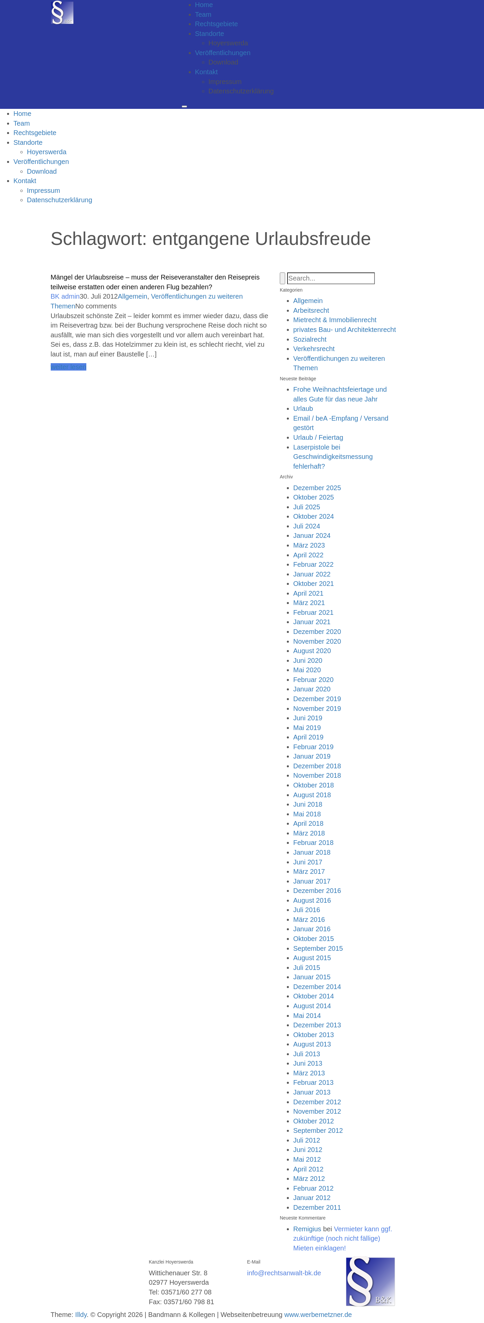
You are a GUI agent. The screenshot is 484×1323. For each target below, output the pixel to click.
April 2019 (308, 737)
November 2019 (317, 708)
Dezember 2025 (317, 488)
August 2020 (312, 650)
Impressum (225, 81)
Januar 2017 (312, 881)
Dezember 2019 (317, 698)
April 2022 (308, 555)
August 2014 (312, 1006)
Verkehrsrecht (314, 348)
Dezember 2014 (317, 986)
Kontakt (206, 72)
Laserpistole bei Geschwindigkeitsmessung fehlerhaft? (333, 456)
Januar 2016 (312, 929)
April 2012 (308, 1169)
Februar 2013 (313, 1082)
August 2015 (312, 958)
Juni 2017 (307, 862)
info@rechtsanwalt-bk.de (284, 1273)
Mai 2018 (307, 814)
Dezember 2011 (317, 1207)
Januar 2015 (312, 977)
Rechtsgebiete (216, 24)
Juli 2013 (306, 1054)
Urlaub (303, 408)
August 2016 (312, 900)
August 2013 (312, 1044)
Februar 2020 (313, 679)
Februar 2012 (313, 1188)
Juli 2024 (306, 526)
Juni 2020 (307, 660)
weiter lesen (69, 367)
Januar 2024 (312, 535)
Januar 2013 (312, 1092)
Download (223, 62)
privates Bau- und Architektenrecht (344, 329)
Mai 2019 (307, 727)
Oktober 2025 (313, 497)
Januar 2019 (312, 756)
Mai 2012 (307, 1159)
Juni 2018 (307, 804)
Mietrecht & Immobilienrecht (335, 320)
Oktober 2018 (313, 785)
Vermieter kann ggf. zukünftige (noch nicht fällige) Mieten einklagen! (342, 1238)
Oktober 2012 (313, 1121)
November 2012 (317, 1111)
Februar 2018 (313, 842)
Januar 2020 (312, 689)
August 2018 (312, 795)
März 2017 (309, 871)
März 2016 (309, 919)
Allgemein (132, 296)
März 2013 (309, 1073)
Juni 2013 (307, 1063)
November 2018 (317, 775)
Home (204, 4)
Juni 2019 (307, 718)
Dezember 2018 (317, 766)
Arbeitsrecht (311, 310)
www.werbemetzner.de (318, 1314)
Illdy (81, 1314)
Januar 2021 (312, 622)
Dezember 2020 (317, 631)
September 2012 (318, 1130)
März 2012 (309, 1178)
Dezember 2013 (317, 1025)
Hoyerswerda (228, 43)
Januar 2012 (312, 1197)
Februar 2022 (313, 564)
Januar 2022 (312, 574)
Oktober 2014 (313, 996)
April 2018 (308, 823)
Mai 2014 (307, 1015)
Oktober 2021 (313, 583)
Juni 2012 (307, 1149)
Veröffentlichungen (223, 52)
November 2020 (317, 641)
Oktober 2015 (313, 938)
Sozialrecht (309, 339)
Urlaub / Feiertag (318, 437)
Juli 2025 (306, 507)
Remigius (307, 1229)
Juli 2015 (306, 967)
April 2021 (308, 593)
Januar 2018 (312, 852)
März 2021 (309, 602)
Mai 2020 (307, 670)
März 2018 (309, 833)
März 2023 (309, 545)
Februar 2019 (313, 747)
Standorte (209, 33)
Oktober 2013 (313, 1034)
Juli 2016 (306, 909)
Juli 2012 (306, 1140)
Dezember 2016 (317, 890)
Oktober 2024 (313, 516)
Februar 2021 (313, 612)
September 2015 (318, 948)
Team (203, 14)
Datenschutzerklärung (241, 91)
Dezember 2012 (317, 1102)
